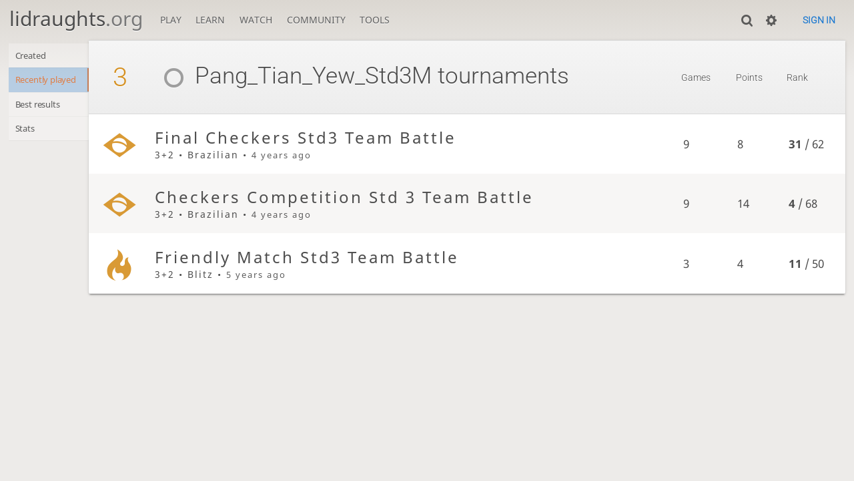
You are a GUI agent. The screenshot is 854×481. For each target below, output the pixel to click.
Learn (210, 19)
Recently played (51, 81)
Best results (42, 108)
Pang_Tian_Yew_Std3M (307, 76)
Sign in (819, 20)
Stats (27, 134)
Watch (256, 19)
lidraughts (76, 18)
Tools (375, 19)
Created (33, 56)
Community (316, 19)
